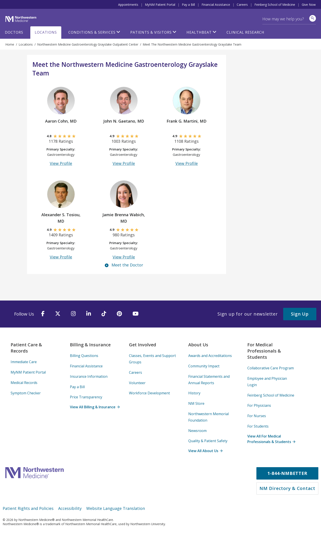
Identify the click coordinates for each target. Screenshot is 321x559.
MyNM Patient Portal (160, 4)
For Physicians (259, 405)
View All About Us (205, 450)
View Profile (61, 163)
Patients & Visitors (151, 32)
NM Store (196, 403)
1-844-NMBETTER (287, 473)
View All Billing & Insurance (94, 407)
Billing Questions (84, 355)
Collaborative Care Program (270, 368)
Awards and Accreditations (210, 355)
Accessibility (70, 508)
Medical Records (24, 382)
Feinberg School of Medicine (274, 4)
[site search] (312, 18)
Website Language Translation (115, 508)
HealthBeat (199, 32)
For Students (258, 426)
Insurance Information (89, 376)
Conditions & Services (91, 32)
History (194, 393)
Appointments (128, 4)
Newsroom (197, 430)
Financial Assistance (216, 4)
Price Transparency (86, 397)
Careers (242, 4)
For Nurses (256, 415)
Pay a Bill (188, 4)
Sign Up (300, 314)
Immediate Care (24, 361)
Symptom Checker (26, 393)
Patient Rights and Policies (28, 508)
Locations (46, 32)
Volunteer (137, 382)
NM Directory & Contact (287, 488)
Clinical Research (245, 32)
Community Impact (203, 366)
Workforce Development (149, 393)
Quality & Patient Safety (207, 440)
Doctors (14, 32)
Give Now (309, 4)
